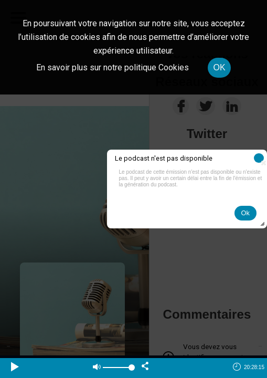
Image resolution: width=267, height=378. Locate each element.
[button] (259, 158)
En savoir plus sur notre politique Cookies (112, 67)
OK (219, 67)
